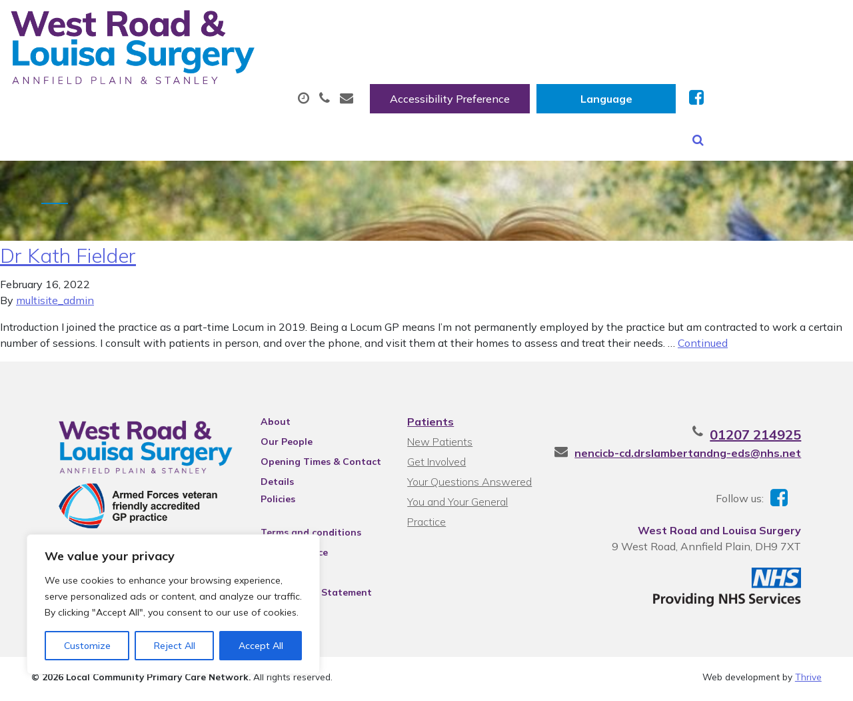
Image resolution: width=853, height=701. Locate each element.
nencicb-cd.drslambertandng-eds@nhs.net (708, 451)
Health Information (229, 112)
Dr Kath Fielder (68, 254)
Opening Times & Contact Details (312, 462)
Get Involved (436, 460)
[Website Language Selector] (744, 24)
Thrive (808, 680)
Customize (87, 646)
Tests (671, 66)
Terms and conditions (302, 531)
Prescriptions (444, 66)
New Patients (770, 66)
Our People (278, 440)
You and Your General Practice (457, 502)
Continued (703, 341)
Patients (430, 420)
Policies (269, 498)
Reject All (174, 646)
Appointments (315, 66)
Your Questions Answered (469, 480)
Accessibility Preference (588, 24)
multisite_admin (55, 298)
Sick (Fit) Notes (568, 66)
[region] (173, 604)
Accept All (261, 646)
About (195, 66)
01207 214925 (776, 433)
